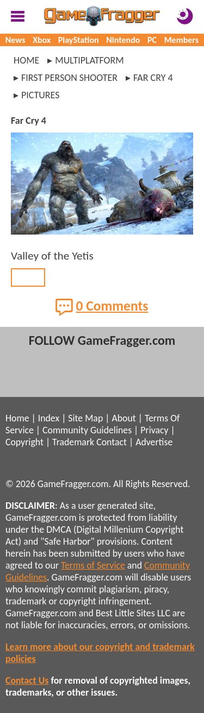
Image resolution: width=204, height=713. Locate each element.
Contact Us (26, 680)
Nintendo (123, 40)
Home (26, 60)
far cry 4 (153, 78)
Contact (111, 442)
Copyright (24, 442)
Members (181, 40)
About (123, 418)
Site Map (85, 418)
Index (48, 418)
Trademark (73, 442)
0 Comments (101, 307)
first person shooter (69, 78)
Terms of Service (93, 565)
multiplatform (89, 60)
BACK (28, 277)
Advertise (153, 442)
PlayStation (78, 40)
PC (152, 40)
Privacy (154, 430)
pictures (40, 95)
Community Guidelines (87, 430)
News (15, 40)
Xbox (42, 40)
